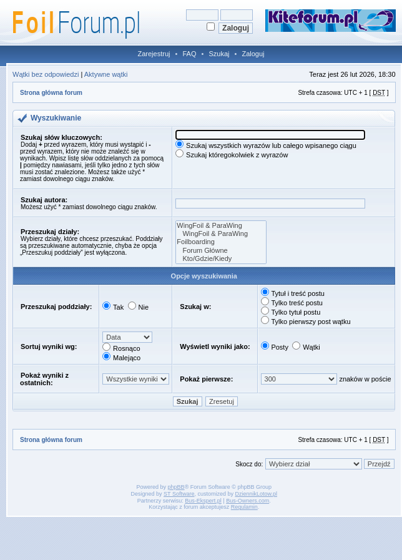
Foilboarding (221, 242)
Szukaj (218, 53)
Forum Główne (221, 251)
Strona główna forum (51, 92)
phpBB (176, 487)
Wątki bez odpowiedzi (45, 74)
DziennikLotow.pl (256, 494)
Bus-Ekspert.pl (203, 501)
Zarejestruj (154, 53)
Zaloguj (253, 53)
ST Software (179, 494)
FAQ (189, 53)
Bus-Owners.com (247, 501)
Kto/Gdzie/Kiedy (221, 259)
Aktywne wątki (106, 74)
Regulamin (244, 507)
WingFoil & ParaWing (221, 226)
